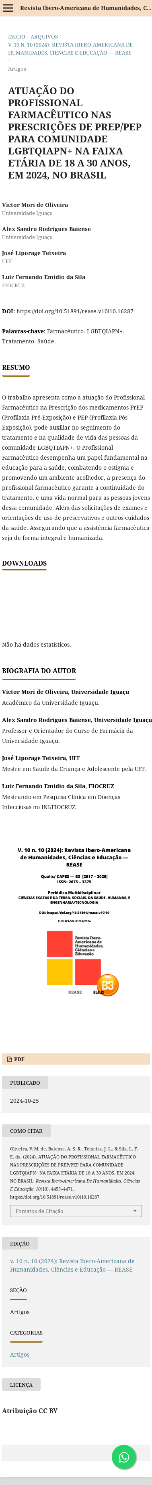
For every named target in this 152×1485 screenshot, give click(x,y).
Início (16, 36)
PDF (19, 1059)
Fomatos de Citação (40, 1211)
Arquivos (44, 36)
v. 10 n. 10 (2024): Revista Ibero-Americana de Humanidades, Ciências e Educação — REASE (70, 48)
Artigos (19, 1354)
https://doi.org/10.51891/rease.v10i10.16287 (75, 311)
